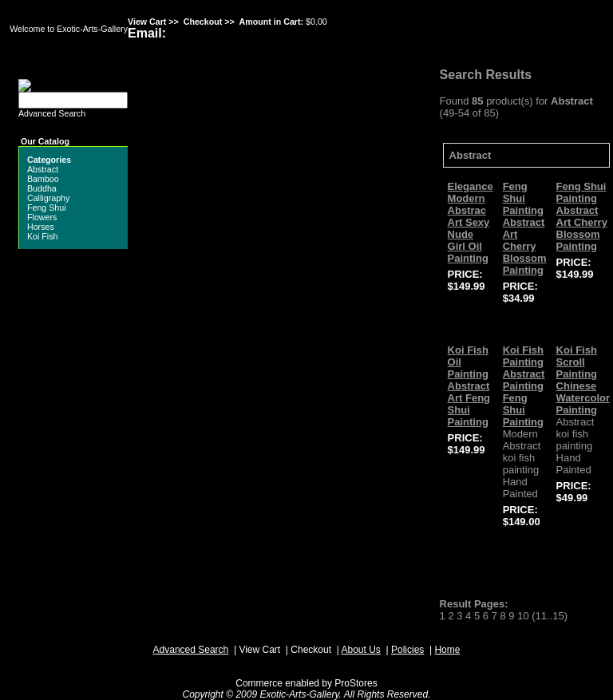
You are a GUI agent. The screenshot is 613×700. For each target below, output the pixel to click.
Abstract (42, 169)
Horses (40, 226)
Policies (407, 649)
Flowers (42, 217)
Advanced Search (51, 113)
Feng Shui (46, 207)
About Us (360, 649)
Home (447, 649)
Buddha (42, 188)
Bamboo (43, 179)
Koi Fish (42, 236)
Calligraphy (48, 198)
